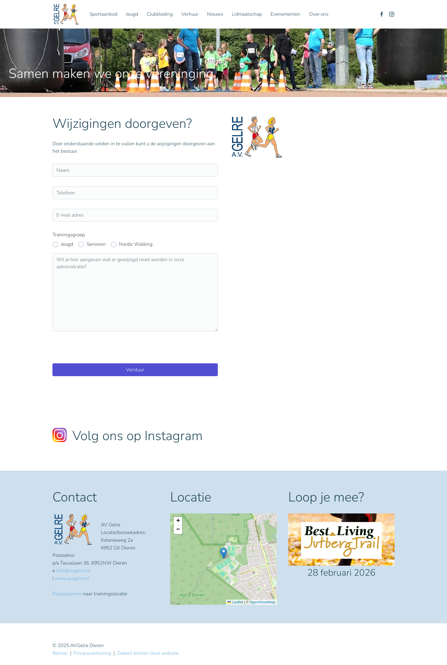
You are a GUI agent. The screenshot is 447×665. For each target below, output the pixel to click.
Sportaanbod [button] (103, 14)
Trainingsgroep (68, 234)
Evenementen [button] (285, 14)
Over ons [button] (318, 14)
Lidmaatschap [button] (247, 14)
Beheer (60, 653)
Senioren (96, 244)
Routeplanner (67, 594)
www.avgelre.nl (72, 578)
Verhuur (189, 14)
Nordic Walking (136, 244)
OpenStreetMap (262, 602)
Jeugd (132, 14)
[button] (223, 553)
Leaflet (235, 602)
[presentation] (95, 347)
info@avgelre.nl (73, 570)
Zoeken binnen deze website (147, 653)
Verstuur (135, 369)
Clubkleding (160, 14)
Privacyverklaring (92, 653)
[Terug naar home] (66, 14)
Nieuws (215, 14)
